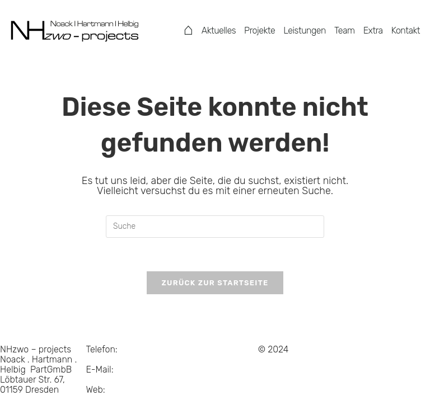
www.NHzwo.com (121, 399)
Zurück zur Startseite (214, 283)
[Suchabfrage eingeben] (215, 226)
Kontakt (405, 30)
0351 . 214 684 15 (123, 354)
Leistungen (304, 30)
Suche (185, 369)
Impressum (194, 359)
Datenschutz (197, 349)
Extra (373, 30)
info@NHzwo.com (121, 379)
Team (344, 30)
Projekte (259, 30)
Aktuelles (219, 30)
